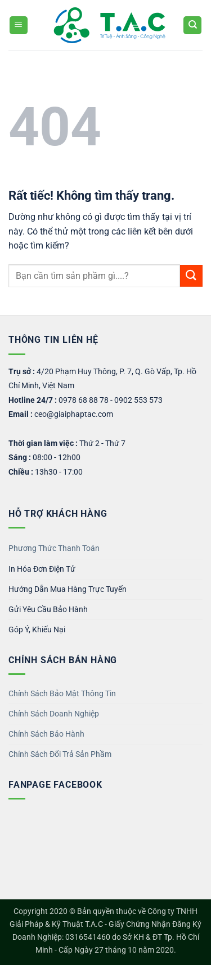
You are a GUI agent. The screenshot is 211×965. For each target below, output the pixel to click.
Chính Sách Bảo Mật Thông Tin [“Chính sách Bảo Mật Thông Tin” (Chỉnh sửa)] (62, 694)
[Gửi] (191, 276)
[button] (19, 25)
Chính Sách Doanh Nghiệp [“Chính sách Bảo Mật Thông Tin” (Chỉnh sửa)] (53, 714)
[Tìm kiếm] (192, 25)
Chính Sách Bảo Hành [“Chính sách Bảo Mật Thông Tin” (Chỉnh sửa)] (46, 734)
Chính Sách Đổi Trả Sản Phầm (59, 754)
